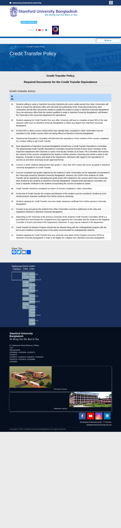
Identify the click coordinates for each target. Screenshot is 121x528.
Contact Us (26, 305)
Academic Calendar (26, 283)
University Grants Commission (32, 277)
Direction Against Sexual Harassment (32, 311)
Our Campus (26, 275)
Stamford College (32, 321)
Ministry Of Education (32, 288)
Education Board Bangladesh (32, 299)
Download (26, 299)
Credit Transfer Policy (60, 75)
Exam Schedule (26, 291)
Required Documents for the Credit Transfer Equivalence (60, 82)
